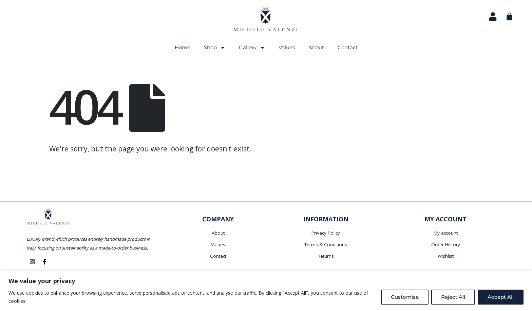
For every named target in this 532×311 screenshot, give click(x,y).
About (316, 47)
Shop (214, 48)
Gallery (252, 48)
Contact (348, 47)
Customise (405, 297)
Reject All (453, 297)
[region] (266, 291)
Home (182, 47)
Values (287, 47)
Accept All (501, 297)
